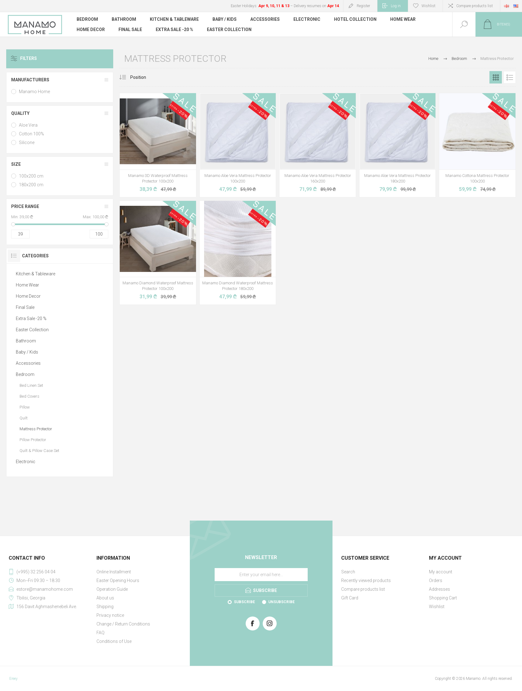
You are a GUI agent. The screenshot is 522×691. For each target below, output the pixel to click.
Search (348, 571)
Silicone (26, 142)
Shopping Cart (443, 597)
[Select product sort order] (142, 77)
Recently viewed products (366, 580)
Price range (25, 206)
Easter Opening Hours (117, 580)
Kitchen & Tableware (35, 273)
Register (363, 6)
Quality (20, 113)
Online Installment (113, 571)
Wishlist (436, 606)
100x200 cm (31, 176)
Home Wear (27, 284)
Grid (495, 77)
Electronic (25, 461)
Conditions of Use (114, 641)
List (509, 77)
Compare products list (474, 6)
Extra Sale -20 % (31, 318)
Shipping (105, 606)
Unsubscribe (281, 602)
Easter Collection (32, 329)
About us (105, 597)
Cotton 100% (31, 133)
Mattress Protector (36, 429)
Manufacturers (30, 79)
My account (440, 571)
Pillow (25, 407)
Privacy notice (110, 615)
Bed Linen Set (31, 385)
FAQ (100, 632)
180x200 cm (31, 184)
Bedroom (25, 374)
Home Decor (28, 296)
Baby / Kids (27, 352)
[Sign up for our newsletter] (261, 574)
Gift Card (349, 597)
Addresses (439, 589)
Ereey (13, 678)
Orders (435, 580)
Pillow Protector (33, 439)
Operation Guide (112, 589)
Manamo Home (34, 91)
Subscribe (244, 602)
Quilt (24, 418)
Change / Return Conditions (123, 623)
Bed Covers (29, 396)
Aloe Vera (28, 125)
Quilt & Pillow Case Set (39, 450)
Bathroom (26, 340)
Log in (396, 6)
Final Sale (25, 307)
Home (433, 58)
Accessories (28, 363)
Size (16, 164)
